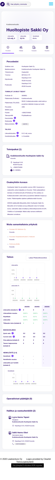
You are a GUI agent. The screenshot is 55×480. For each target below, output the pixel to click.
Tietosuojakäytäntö (25, 469)
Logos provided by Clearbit (38, 466)
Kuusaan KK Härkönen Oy (17, 229)
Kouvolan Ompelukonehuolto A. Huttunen (22, 236)
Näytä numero (20, 451)
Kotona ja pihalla (14, 244)
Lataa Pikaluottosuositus (38, 258)
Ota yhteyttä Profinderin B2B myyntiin (27, 473)
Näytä (25, 124)
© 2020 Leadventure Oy (11, 466)
